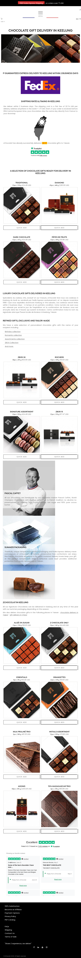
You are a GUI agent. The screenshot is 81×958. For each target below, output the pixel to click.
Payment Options (12, 913)
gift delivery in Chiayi (18, 615)
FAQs (7, 926)
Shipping (8, 930)
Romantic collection (13, 335)
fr (80, 19)
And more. (9, 346)
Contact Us (10, 933)
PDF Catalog (10, 920)
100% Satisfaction (12, 906)
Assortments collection (15, 339)
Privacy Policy (10, 916)
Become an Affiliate (13, 909)
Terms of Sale (10, 936)
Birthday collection (13, 331)
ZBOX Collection (11, 342)
